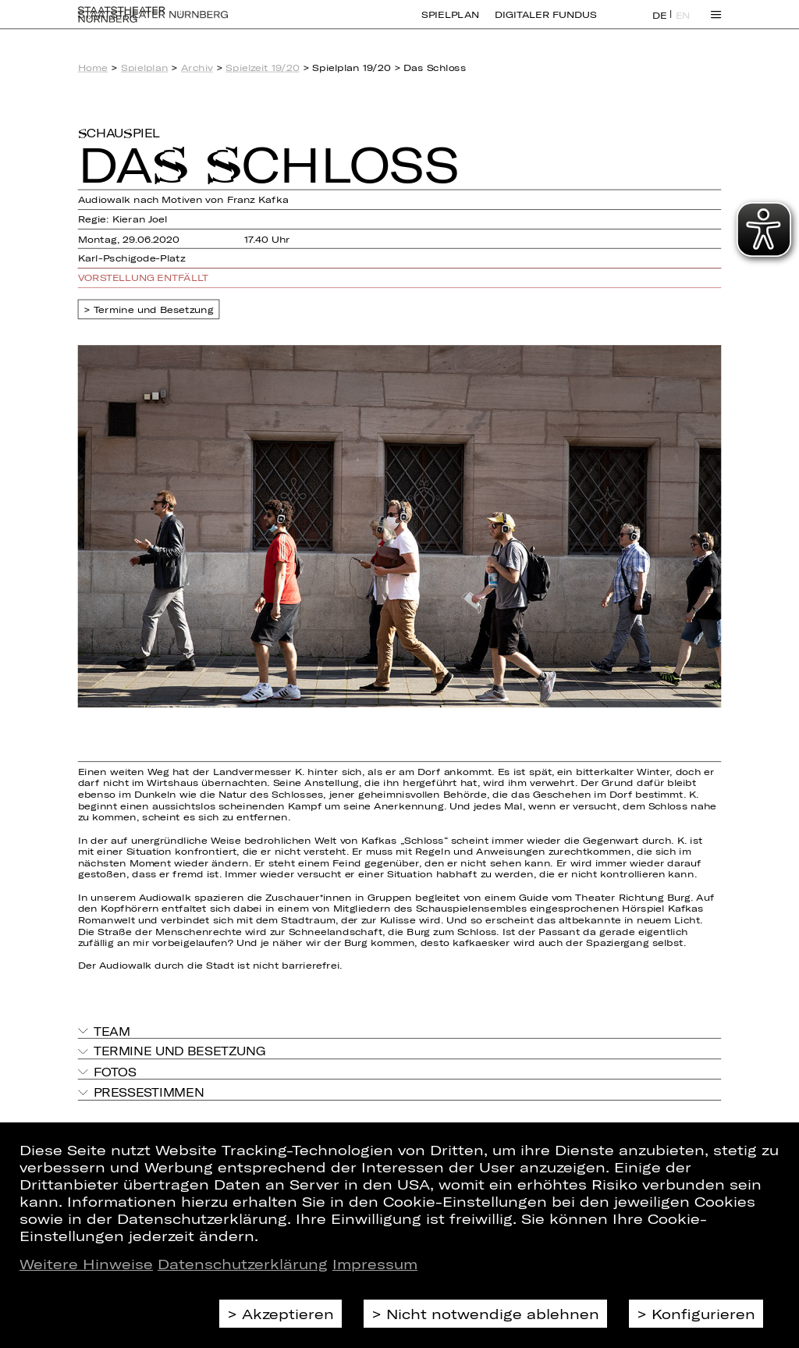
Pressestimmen (149, 1092)
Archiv (197, 67)
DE (659, 24)
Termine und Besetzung (154, 309)
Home (93, 67)
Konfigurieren (703, 1313)
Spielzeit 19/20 (262, 67)
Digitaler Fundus (545, 23)
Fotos (115, 1071)
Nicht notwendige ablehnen (492, 1313)
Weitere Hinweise (86, 1263)
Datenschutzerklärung (243, 1263)
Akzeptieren (288, 1313)
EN (683, 24)
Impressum (374, 1263)
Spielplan (450, 23)
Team (112, 1030)
